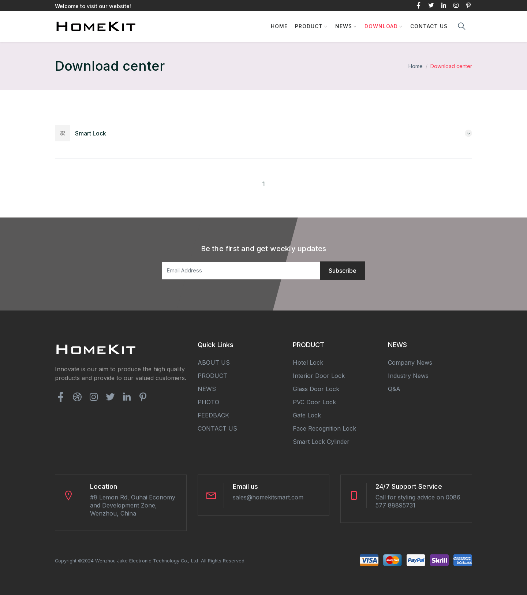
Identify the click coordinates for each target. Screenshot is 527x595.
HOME (279, 26)
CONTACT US (429, 26)
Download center (451, 66)
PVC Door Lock (314, 401)
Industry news (408, 375)
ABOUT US (214, 362)
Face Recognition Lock (324, 428)
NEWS (343, 26)
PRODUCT (309, 26)
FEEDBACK (213, 415)
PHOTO (208, 401)
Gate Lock (307, 415)
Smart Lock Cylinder (321, 441)
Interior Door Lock (319, 375)
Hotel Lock (308, 362)
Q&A (394, 388)
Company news (410, 362)
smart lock (90, 133)
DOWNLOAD (381, 26)
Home (415, 66)
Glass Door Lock (316, 388)
